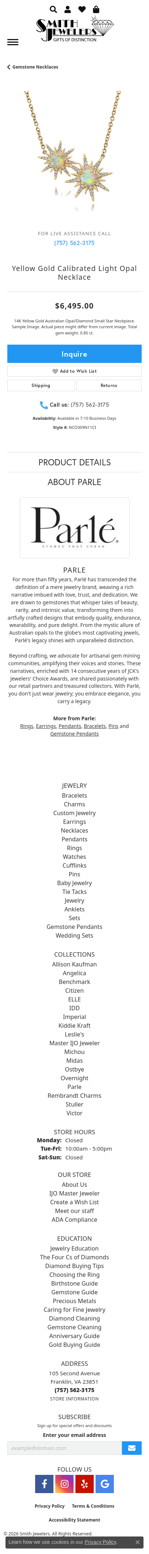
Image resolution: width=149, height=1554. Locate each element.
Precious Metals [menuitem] (74, 1301)
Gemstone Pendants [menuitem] (74, 927)
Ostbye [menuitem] (74, 1069)
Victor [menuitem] (74, 1113)
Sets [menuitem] (74, 918)
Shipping (40, 385)
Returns (109, 385)
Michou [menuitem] (74, 1052)
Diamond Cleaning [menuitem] (74, 1318)
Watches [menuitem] (74, 857)
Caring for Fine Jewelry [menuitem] (74, 1310)
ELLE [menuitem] (74, 999)
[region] (74, 158)
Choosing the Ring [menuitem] (74, 1275)
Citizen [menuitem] (74, 991)
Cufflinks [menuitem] (74, 865)
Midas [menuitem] (74, 1061)
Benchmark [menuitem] (74, 982)
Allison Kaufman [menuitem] (74, 964)
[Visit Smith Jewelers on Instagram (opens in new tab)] (64, 1484)
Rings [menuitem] (74, 848)
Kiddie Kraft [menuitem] (74, 1026)
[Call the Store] (74, 1390)
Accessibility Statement (74, 1520)
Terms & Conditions (93, 1506)
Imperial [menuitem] (74, 1017)
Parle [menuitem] (74, 1087)
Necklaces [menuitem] (74, 830)
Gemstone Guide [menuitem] (74, 1292)
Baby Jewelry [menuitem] (74, 883)
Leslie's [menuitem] (74, 1034)
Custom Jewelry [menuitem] (74, 813)
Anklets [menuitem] (74, 909)
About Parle (74, 482)
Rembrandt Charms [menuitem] (74, 1096)
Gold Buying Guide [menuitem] (74, 1345)
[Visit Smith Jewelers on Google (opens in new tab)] (105, 1484)
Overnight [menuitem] (75, 1078)
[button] (53, 9)
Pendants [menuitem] (74, 839)
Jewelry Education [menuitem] (74, 1248)
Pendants (70, 725)
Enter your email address (74, 1434)
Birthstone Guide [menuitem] (74, 1283)
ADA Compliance (74, 1220)
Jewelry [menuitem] (75, 900)
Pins (113, 725)
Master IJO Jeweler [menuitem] (74, 1043)
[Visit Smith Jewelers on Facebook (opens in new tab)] (44, 1484)
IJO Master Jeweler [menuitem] (74, 1193)
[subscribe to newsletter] (132, 1448)
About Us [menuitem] (74, 1185)
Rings (26, 725)
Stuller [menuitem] (74, 1104)
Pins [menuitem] (74, 874)
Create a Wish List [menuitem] (74, 1202)
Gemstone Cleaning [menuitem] (75, 1327)
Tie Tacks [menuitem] (74, 892)
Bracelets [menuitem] (74, 795)
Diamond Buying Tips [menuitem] (74, 1266)
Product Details (74, 462)
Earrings (46, 725)
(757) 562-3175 (74, 243)
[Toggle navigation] (13, 42)
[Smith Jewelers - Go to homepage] (74, 30)
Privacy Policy (50, 1506)
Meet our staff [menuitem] (74, 1211)
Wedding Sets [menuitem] (74, 935)
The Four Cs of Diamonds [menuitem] (74, 1257)
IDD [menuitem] (74, 1008)
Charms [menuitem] (74, 804)
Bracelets (95, 725)
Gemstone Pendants (74, 733)
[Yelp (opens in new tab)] (84, 1484)
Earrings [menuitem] (74, 822)
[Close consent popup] (137, 1542)
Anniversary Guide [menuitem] (74, 1336)
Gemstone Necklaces (35, 67)
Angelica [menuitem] (74, 973)
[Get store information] (74, 1399)
